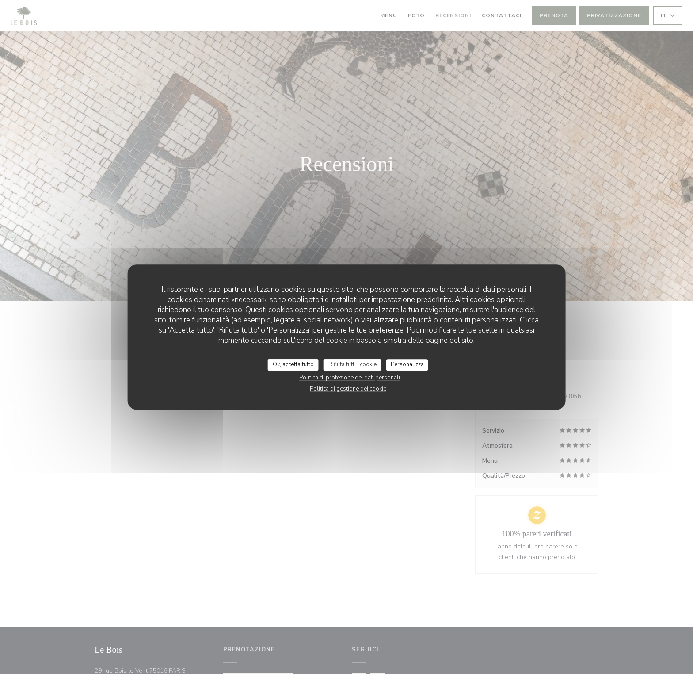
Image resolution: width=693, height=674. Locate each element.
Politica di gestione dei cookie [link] (348, 389)
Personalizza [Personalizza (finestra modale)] (407, 364)
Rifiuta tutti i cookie (352, 364)
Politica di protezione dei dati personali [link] (349, 378)
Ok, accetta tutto (293, 364)
